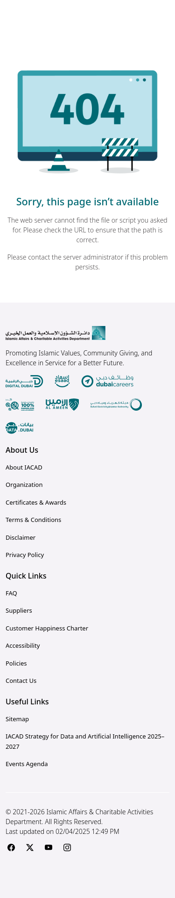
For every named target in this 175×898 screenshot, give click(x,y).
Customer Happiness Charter (47, 628)
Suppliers (19, 610)
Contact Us (21, 680)
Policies (16, 663)
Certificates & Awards (36, 502)
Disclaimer (20, 537)
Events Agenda (27, 764)
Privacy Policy (25, 554)
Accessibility (23, 645)
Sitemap (17, 719)
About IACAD (24, 467)
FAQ (11, 593)
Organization (24, 484)
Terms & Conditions (33, 519)
